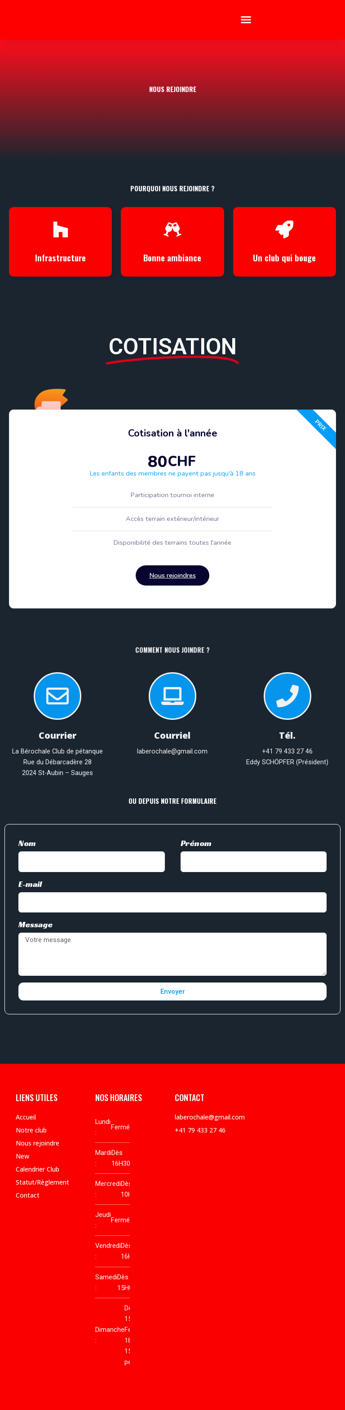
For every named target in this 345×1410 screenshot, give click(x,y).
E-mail (30, 884)
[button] (246, 19)
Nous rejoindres (172, 575)
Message (35, 924)
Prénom (196, 843)
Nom (27, 843)
